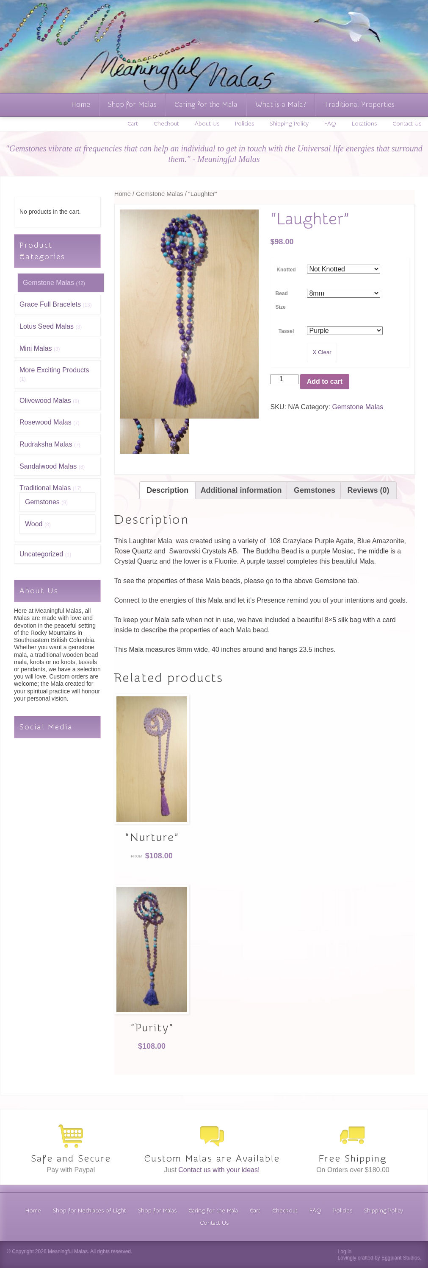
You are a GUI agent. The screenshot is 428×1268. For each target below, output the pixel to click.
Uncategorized (41, 554)
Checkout (166, 123)
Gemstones (42, 502)
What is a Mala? (280, 105)
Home (80, 105)
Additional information (241, 490)
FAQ (330, 123)
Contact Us (406, 123)
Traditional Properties (359, 105)
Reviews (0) (368, 490)
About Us (207, 123)
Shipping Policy (289, 123)
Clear (324, 352)
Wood (34, 524)
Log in (345, 1251)
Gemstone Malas (48, 282)
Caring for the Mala (205, 105)
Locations (364, 123)
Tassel (286, 331)
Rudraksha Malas (45, 444)
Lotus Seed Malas (46, 326)
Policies (244, 123)
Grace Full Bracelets (50, 304)
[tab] (167, 490)
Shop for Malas (132, 105)
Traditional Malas (45, 488)
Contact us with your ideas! (219, 1169)
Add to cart (324, 381)
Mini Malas (35, 348)
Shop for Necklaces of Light (89, 1210)
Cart (132, 123)
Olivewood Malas (45, 400)
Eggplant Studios (400, 1258)
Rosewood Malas (45, 422)
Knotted (285, 270)
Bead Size (282, 300)
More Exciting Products (54, 370)
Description (167, 490)
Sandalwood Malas (48, 466)
